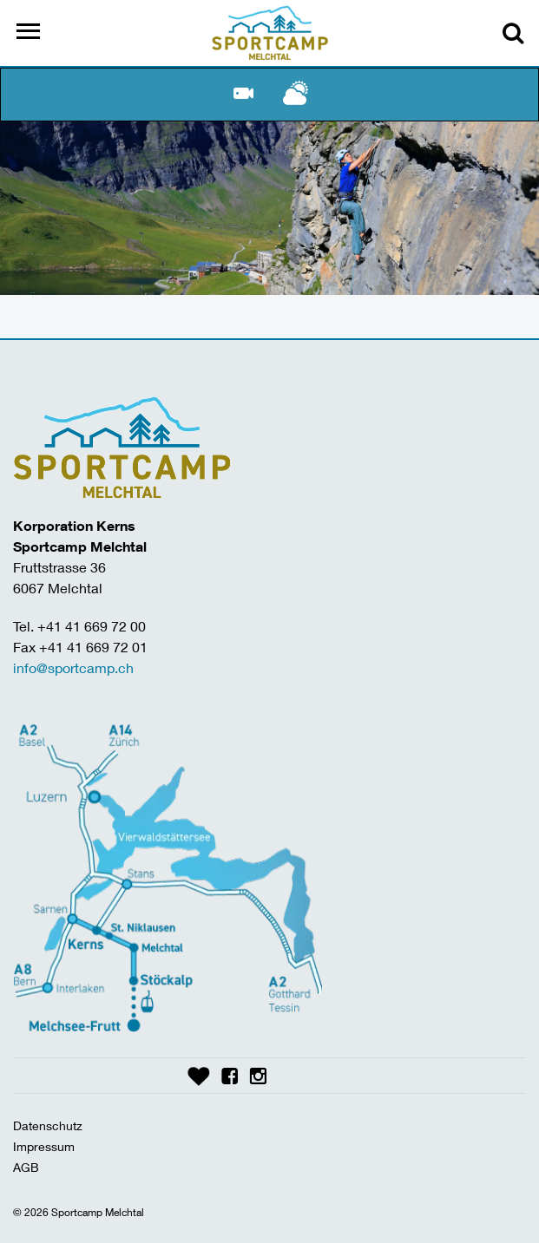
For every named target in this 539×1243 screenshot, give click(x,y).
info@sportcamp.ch (73, 667)
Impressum (44, 1146)
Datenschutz (47, 1125)
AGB (26, 1167)
